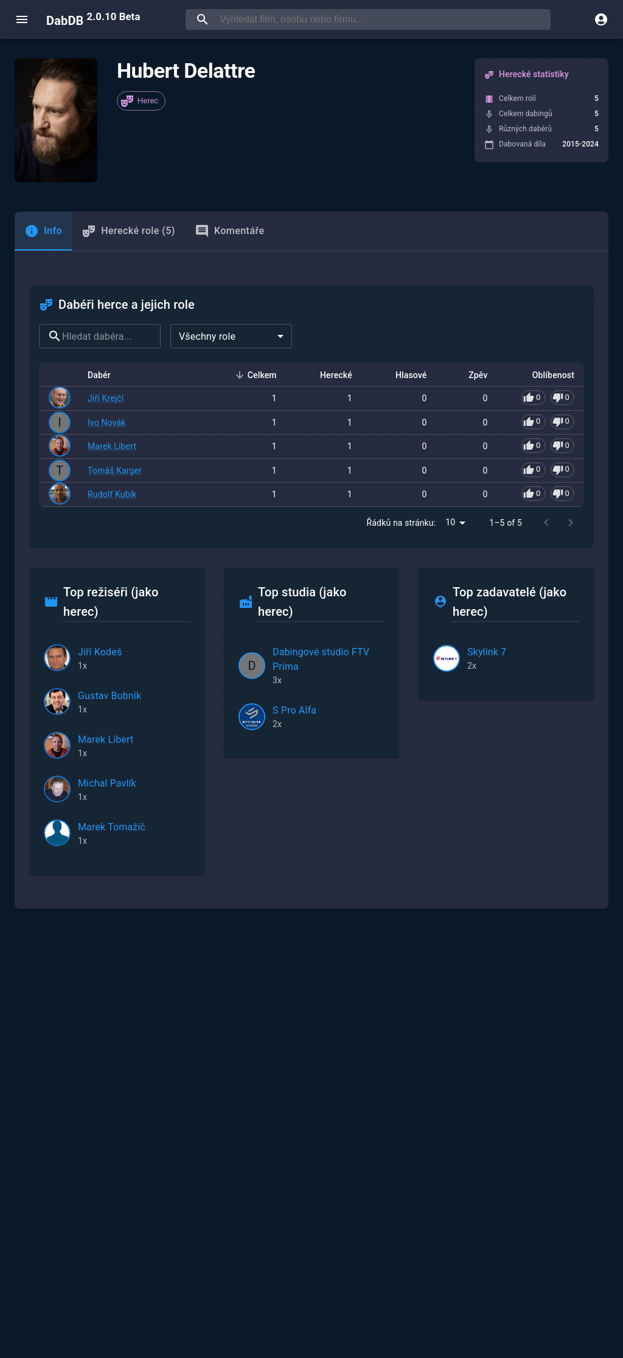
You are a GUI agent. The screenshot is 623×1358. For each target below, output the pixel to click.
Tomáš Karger (115, 470)
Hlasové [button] (404, 375)
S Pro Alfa (294, 710)
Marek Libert (112, 446)
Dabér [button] (106, 375)
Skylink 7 (486, 652)
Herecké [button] (329, 375)
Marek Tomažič (111, 827)
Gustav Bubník (109, 695)
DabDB (93, 19)
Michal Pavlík (107, 783)
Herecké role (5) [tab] (128, 231)
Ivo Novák (107, 422)
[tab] (43, 231)
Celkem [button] (255, 375)
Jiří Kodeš (100, 652)
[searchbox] (383, 19)
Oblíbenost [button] (546, 375)
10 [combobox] (450, 522)
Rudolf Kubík (112, 494)
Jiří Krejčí (106, 398)
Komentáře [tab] (230, 231)
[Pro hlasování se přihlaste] (547, 397)
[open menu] (22, 19)
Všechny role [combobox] (207, 336)
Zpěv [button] (471, 375)
